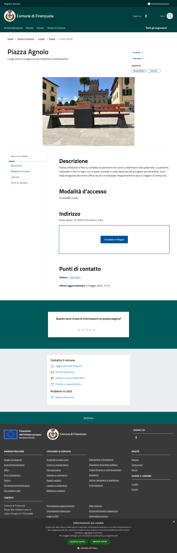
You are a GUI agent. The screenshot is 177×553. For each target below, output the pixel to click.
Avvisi (134, 470)
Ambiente (94, 475)
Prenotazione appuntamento (60, 506)
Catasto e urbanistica (57, 485)
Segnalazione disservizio (58, 511)
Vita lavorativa (54, 470)
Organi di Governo (13, 459)
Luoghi (41, 39)
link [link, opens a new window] (116, 536)
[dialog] (88, 536)
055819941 (75, 277)
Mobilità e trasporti (56, 490)
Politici (7, 480)
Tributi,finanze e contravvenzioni (105, 470)
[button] (88, 548)
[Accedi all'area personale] (158, 3)
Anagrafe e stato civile (57, 459)
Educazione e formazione (101, 459)
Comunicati (137, 465)
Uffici (6, 470)
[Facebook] (144, 16)
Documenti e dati (12, 490)
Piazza (52, 39)
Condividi (138, 52)
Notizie (135, 459)
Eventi (135, 489)
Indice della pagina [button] (19, 156)
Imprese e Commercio (57, 475)
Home (10, 39)
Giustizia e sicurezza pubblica (103, 464)
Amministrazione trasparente (103, 511)
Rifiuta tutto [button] (100, 541)
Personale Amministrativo (16, 485)
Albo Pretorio (95, 506)
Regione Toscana (12, 3)
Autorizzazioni (96, 485)
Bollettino (88, 418)
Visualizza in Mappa (114, 239)
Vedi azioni (139, 58)
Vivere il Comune (26, 39)
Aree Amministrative (14, 465)
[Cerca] (169, 15)
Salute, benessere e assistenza (104, 480)
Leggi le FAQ (53, 516)
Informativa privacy (98, 516)
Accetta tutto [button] (77, 542)
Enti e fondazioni (12, 475)
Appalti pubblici (54, 480)
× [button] (174, 522)
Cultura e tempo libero (57, 465)
